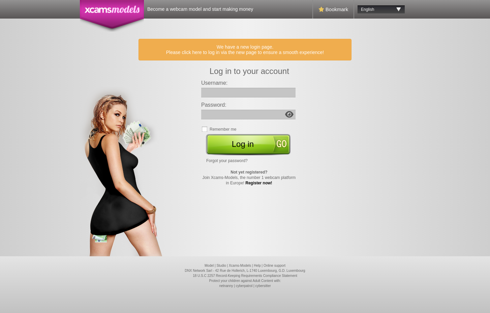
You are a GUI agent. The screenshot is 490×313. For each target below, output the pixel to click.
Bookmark (333, 9)
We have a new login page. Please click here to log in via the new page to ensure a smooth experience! (245, 49)
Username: (214, 83)
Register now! (258, 183)
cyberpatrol (244, 286)
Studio (221, 265)
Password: (213, 105)
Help (257, 265)
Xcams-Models (240, 265)
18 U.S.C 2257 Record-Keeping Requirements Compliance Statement (245, 276)
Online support (274, 265)
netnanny (226, 286)
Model (209, 265)
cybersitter (263, 286)
